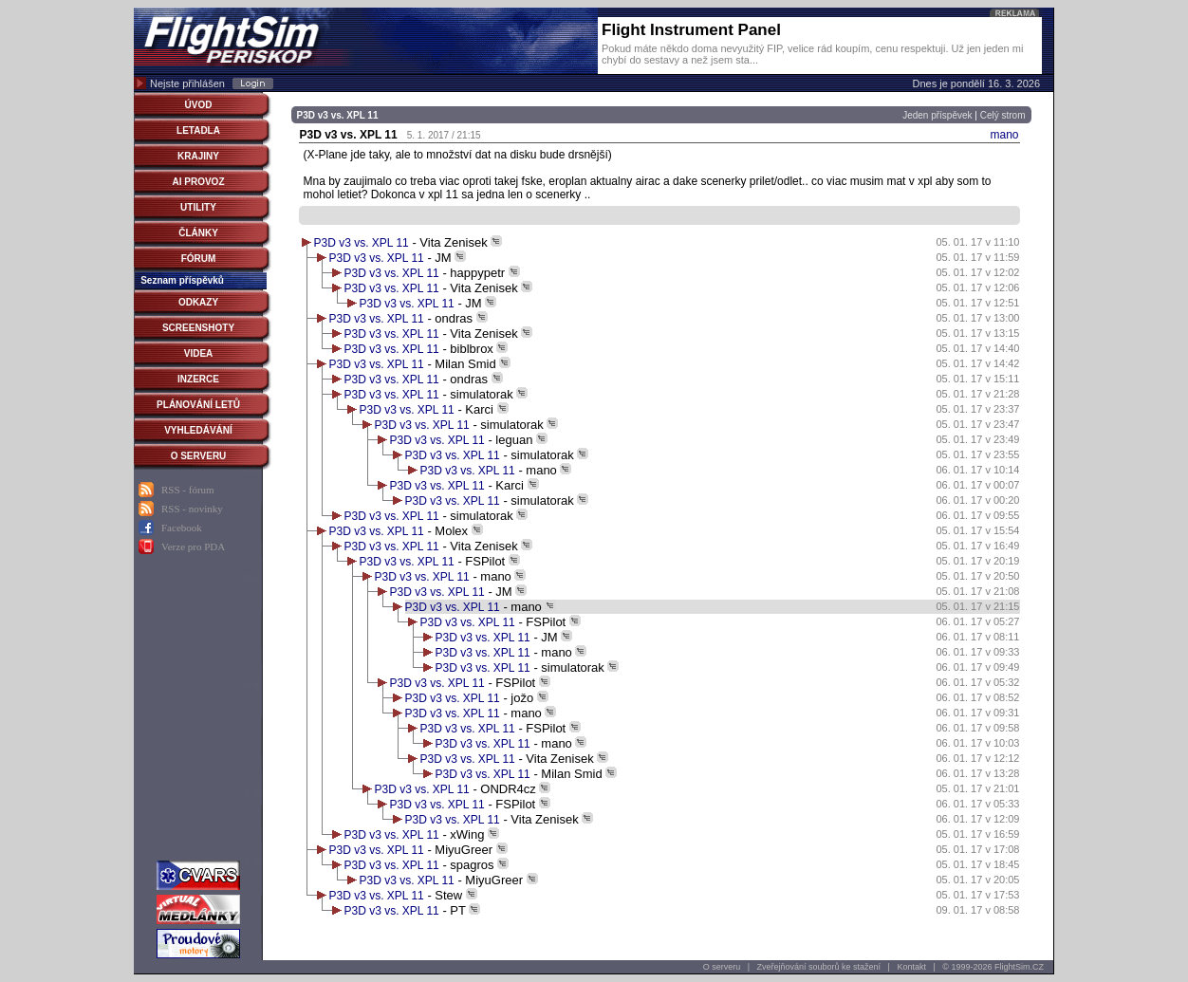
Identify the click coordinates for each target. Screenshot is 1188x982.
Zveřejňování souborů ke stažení (819, 967)
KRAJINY (198, 156)
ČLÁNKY (198, 233)
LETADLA (198, 130)
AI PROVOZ (198, 181)
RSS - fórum (187, 489)
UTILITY (198, 207)
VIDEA (198, 353)
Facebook (181, 527)
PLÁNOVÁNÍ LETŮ (198, 404)
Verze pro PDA (193, 546)
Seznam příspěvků (182, 280)
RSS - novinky (192, 508)
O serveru (722, 967)
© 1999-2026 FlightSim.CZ (993, 967)
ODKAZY (198, 302)
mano (1004, 134)
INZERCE (198, 379)
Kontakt (911, 967)
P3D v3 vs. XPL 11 (361, 243)
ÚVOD (199, 105)
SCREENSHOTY (198, 328)
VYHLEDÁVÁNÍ (198, 430)
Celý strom (1003, 115)
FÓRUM (198, 258)
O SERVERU (199, 456)
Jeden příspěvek (937, 115)
